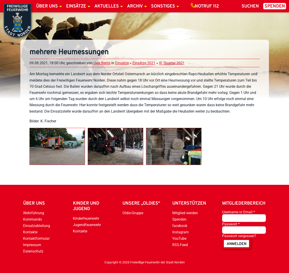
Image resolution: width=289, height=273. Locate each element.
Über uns (47, 6)
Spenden (275, 6)
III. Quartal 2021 (172, 63)
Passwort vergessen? (239, 236)
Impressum (32, 245)
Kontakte (30, 232)
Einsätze (76, 6)
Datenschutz (33, 251)
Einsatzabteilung (36, 226)
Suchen (250, 6)
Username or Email (238, 212)
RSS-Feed (180, 245)
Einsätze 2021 (144, 63)
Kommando (32, 219)
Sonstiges (163, 6)
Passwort (231, 224)
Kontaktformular (36, 238)
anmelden (236, 244)
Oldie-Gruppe (132, 213)
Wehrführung (33, 213)
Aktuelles (106, 6)
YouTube (179, 238)
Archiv (135, 6)
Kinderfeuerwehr (86, 218)
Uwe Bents (101, 63)
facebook (179, 226)
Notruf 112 (207, 6)
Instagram (180, 232)
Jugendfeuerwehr (87, 225)
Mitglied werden (185, 213)
